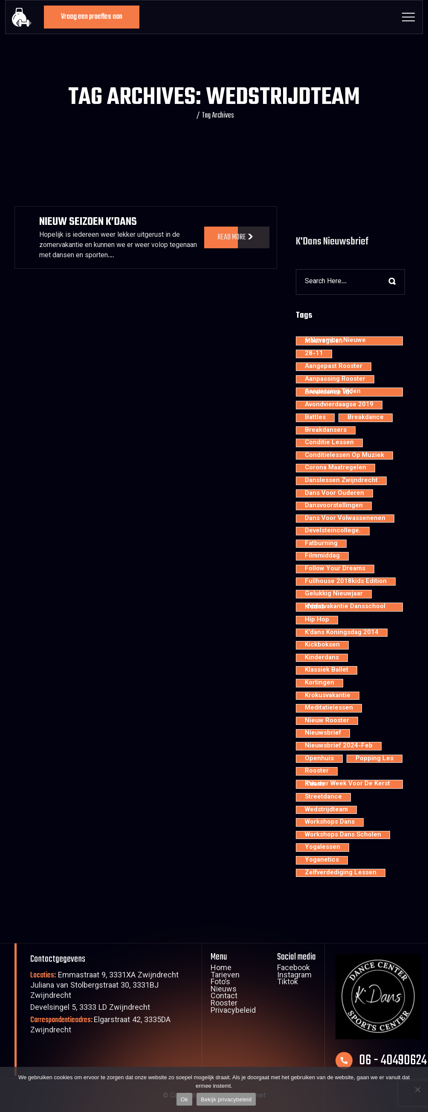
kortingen (319, 683)
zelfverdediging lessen (340, 873)
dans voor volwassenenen (345, 518)
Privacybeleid (233, 1011)
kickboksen (322, 645)
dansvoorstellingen (334, 506)
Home (221, 968)
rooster (317, 771)
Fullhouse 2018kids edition (346, 582)
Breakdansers (326, 430)
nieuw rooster (327, 721)
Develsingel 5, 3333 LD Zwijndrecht (90, 1008)
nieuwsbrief (323, 733)
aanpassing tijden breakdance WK (333, 392)
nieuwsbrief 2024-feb (339, 746)
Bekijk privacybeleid (226, 1099)
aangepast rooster (333, 366)
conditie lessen (329, 443)
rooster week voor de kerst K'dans (347, 784)
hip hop (317, 620)
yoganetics (322, 860)
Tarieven (225, 976)
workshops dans (330, 822)
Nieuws (224, 990)
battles (315, 418)
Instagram (294, 976)
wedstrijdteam (326, 810)
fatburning (321, 544)
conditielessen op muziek (344, 455)
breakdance (365, 418)
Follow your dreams (335, 569)
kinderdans (322, 658)
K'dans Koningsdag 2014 (342, 633)
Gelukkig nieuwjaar (334, 594)
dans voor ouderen (334, 493)
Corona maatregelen (335, 468)
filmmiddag (322, 556)
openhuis (319, 759)
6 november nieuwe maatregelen (335, 340)
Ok (184, 1099)
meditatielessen (329, 708)
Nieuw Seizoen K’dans (88, 222)
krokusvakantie (327, 696)
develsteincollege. (333, 531)
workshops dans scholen (343, 835)
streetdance (323, 797)
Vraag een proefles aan (91, 17)
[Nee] (417, 1089)
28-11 (314, 354)
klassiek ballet (326, 670)
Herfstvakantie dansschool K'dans (345, 607)
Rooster (224, 1004)
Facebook (293, 968)
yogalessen (322, 847)
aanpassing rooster (335, 379)
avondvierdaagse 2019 (339, 405)
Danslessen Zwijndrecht (341, 481)
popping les (374, 759)
